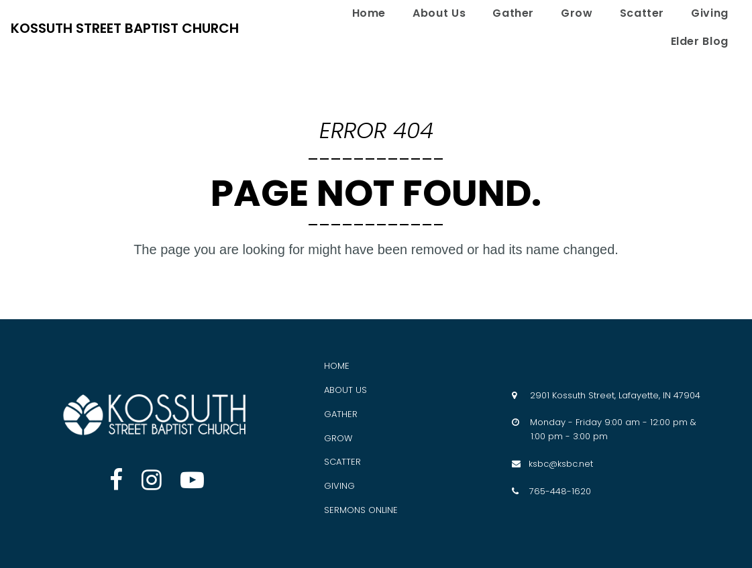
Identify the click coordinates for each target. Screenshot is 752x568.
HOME (337, 365)
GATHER (341, 414)
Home (369, 13)
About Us (439, 13)
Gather (513, 13)
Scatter (642, 13)
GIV (331, 485)
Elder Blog (700, 41)
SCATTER (342, 461)
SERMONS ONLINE (361, 510)
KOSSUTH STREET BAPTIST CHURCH (125, 28)
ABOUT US (345, 390)
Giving (710, 13)
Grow (577, 13)
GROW (338, 438)
